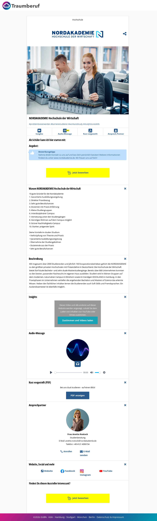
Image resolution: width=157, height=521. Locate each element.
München (82, 517)
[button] (52, 80)
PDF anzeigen (78, 395)
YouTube (105, 470)
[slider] (68, 372)
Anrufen (66, 451)
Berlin (92, 517)
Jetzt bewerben (78, 173)
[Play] (51, 372)
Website (47, 470)
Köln (51, 517)
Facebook (68, 470)
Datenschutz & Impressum (110, 517)
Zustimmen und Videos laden (77, 320)
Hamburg (60, 517)
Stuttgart (70, 517)
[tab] (77, 188)
